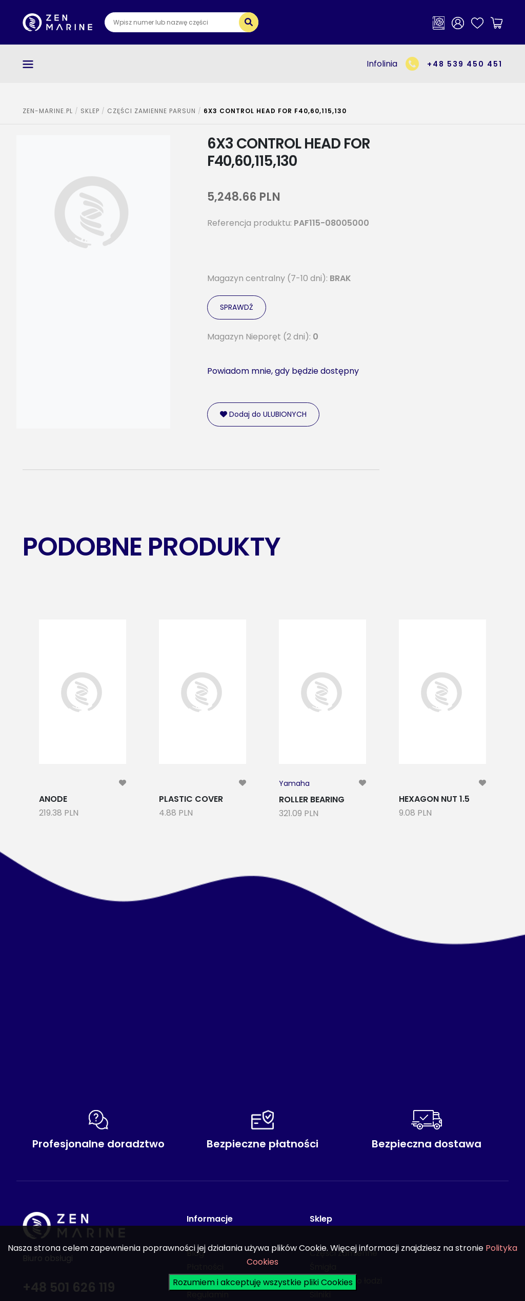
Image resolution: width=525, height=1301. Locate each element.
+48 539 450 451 (464, 64)
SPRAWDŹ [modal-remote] (236, 307)
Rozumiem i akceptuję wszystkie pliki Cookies (263, 1282)
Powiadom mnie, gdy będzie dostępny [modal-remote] (283, 371)
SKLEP (89, 110)
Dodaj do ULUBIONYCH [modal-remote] (263, 414)
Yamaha (294, 783)
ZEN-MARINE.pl (48, 110)
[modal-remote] (122, 783)
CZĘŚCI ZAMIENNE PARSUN (151, 110)
